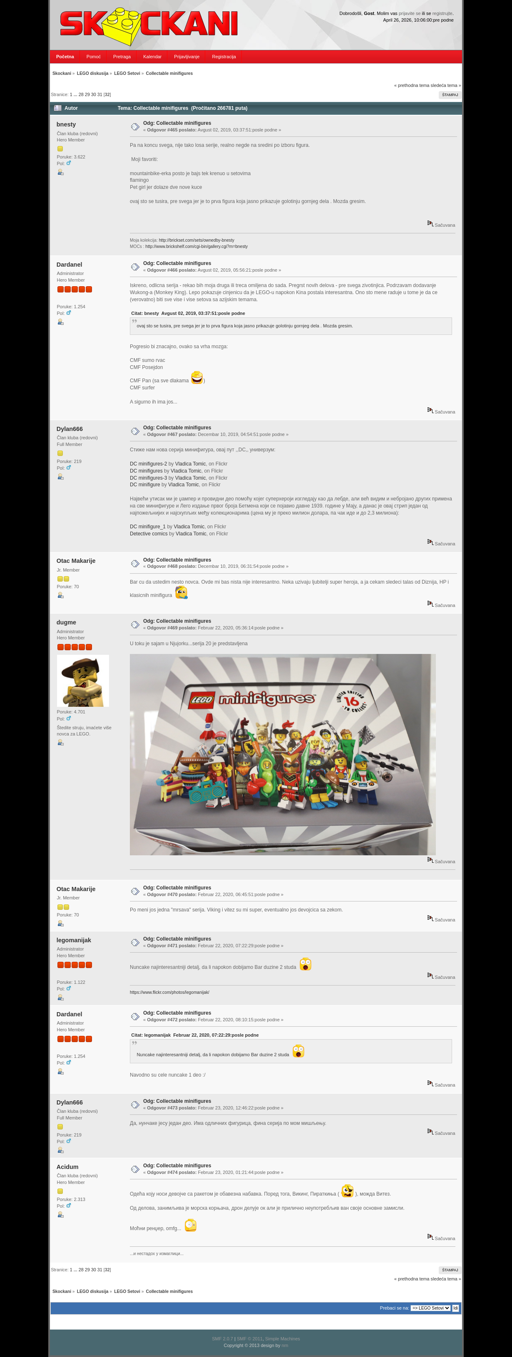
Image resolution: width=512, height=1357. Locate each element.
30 (93, 94)
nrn (285, 1345)
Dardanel (69, 264)
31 (99, 94)
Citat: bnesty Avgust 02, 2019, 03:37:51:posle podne (188, 313)
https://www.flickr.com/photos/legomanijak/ (169, 992)
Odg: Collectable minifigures (177, 123)
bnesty (66, 124)
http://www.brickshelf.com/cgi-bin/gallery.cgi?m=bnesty (196, 246)
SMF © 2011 (250, 1338)
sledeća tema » (446, 85)
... (76, 94)
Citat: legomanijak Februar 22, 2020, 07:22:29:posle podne (194, 1035)
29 (87, 94)
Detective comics (149, 534)
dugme (66, 622)
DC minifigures (146, 471)
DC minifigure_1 (148, 527)
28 (81, 94)
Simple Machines (282, 1338)
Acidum (68, 1167)
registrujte (442, 13)
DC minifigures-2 (148, 464)
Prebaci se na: (394, 1307)
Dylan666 (70, 429)
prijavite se (410, 13)
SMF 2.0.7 (222, 1338)
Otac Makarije (76, 560)
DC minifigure (145, 485)
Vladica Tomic (190, 464)
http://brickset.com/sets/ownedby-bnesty (196, 240)
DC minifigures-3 (148, 478)
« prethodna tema (412, 85)
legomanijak (74, 940)
